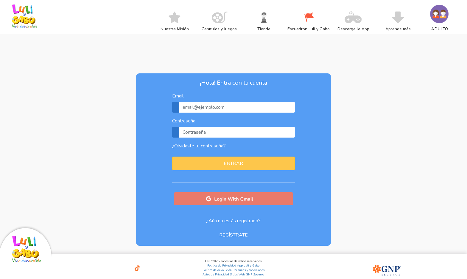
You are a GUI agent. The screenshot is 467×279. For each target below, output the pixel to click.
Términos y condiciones (249, 270)
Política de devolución (217, 270)
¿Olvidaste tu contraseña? (199, 146)
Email (177, 96)
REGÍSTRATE (233, 235)
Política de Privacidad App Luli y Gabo (233, 266)
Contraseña (183, 121)
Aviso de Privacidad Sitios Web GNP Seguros (233, 274)
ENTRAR (233, 163)
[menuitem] (175, 29)
